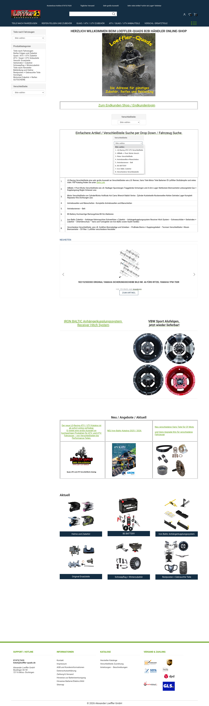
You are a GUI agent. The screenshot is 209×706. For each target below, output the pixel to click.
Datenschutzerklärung (66, 671)
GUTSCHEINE (19, 79)
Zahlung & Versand (65, 674)
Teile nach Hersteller (22, 67)
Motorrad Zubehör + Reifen (25, 77)
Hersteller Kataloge (108, 660)
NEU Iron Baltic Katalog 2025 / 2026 (124, 430)
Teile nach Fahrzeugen (24, 23)
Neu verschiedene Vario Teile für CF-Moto (174, 427)
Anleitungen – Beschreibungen (113, 667)
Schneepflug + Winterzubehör (26, 65)
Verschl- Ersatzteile (156, 23)
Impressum (62, 664)
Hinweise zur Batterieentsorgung (71, 677)
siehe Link (101, 182)
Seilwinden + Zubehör (22, 63)
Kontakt (60, 660)
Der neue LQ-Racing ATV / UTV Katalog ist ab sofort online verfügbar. (81, 426)
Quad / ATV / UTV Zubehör (90, 23)
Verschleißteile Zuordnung (111, 664)
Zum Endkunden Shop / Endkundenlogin (126, 105)
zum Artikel (128, 292)
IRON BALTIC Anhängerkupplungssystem (93, 321)
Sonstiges (17, 75)
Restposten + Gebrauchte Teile (26, 72)
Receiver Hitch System (93, 325)
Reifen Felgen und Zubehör (57, 23)
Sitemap (60, 684)
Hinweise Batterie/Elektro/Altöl (70, 681)
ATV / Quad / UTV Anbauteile (124, 23)
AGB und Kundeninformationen (70, 667)
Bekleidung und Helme (23, 70)
